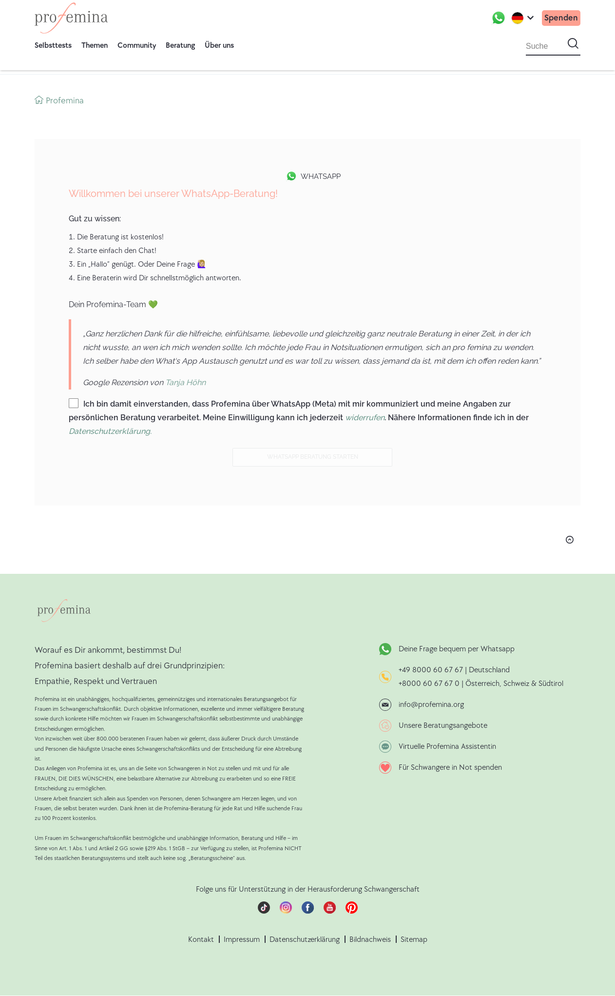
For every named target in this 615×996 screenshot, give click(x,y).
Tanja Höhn (185, 382)
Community (136, 45)
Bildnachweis (370, 939)
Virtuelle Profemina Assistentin (447, 746)
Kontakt (201, 939)
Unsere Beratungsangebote (443, 725)
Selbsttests (53, 45)
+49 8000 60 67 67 (432, 670)
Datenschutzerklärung (304, 939)
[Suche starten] (573, 44)
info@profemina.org (431, 704)
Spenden (561, 18)
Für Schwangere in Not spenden (450, 767)
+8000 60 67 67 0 (429, 683)
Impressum (242, 939)
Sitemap (414, 939)
